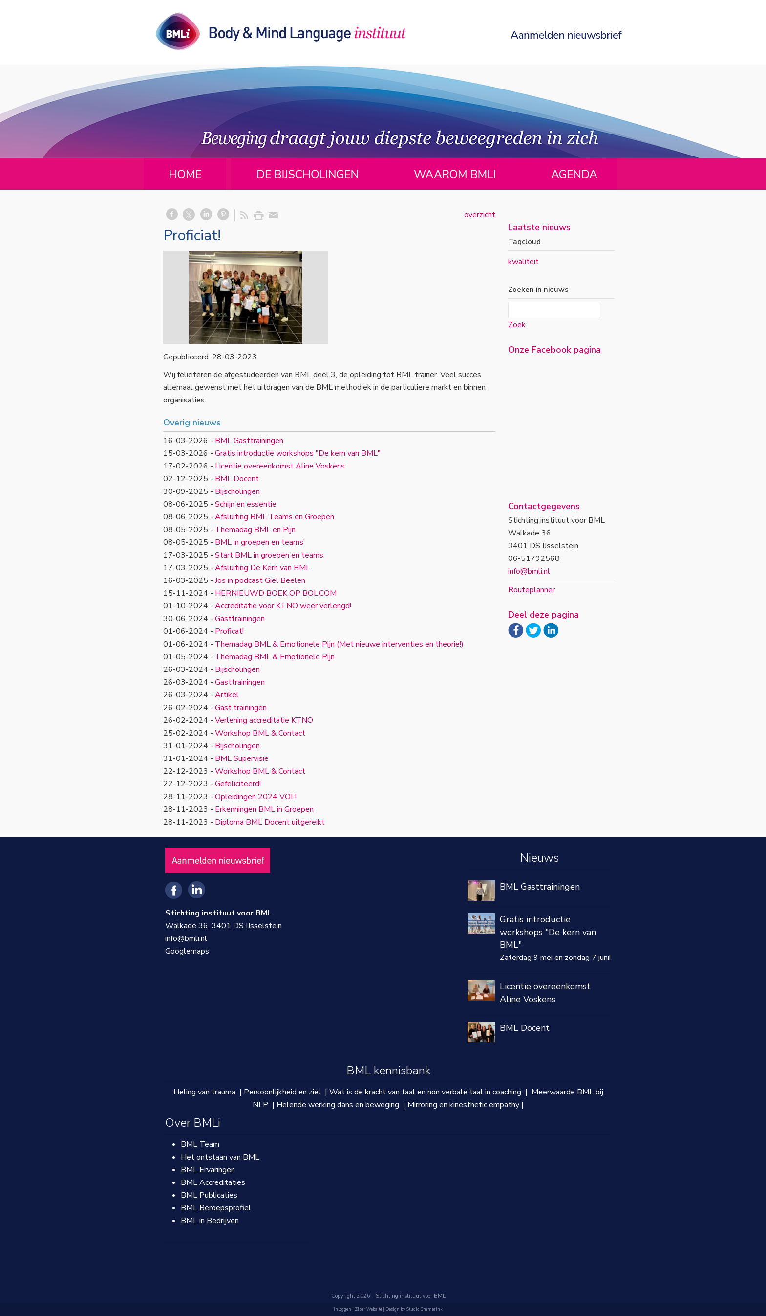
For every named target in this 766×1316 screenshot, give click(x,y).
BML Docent (237, 478)
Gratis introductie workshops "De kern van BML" (298, 453)
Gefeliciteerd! (238, 784)
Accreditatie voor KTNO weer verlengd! (283, 606)
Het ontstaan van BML (220, 1157)
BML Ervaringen (208, 1169)
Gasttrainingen (240, 618)
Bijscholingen (237, 491)
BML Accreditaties (213, 1182)
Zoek (517, 324)
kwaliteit (523, 261)
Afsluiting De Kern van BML (262, 567)
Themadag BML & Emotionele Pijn (275, 656)
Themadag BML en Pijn (255, 529)
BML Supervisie (242, 758)
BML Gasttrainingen (249, 440)
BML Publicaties (209, 1195)
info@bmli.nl (529, 571)
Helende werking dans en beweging (338, 1104)
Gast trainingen (241, 707)
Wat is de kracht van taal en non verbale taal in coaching (425, 1092)
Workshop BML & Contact (260, 733)
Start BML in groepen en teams (269, 555)
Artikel (227, 695)
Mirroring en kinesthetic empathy (463, 1104)
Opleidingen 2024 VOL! (256, 796)
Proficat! (229, 631)
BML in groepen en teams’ (260, 542)
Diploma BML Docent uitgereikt (270, 822)
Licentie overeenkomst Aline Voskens (280, 466)
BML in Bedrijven (210, 1220)
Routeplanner (531, 589)
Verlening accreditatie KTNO (264, 720)
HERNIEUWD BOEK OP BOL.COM (276, 593)
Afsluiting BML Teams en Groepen (274, 517)
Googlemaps (187, 951)
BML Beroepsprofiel (216, 1208)
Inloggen (342, 1309)
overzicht (479, 214)
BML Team (200, 1144)
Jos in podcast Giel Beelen (260, 580)
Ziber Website (368, 1309)
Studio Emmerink (424, 1309)
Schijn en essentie (246, 504)
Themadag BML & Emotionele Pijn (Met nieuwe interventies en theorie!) (339, 644)
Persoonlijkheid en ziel (282, 1092)
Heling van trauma (204, 1092)
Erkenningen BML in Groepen (264, 809)
